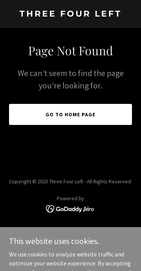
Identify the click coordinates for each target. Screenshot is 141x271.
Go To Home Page (70, 114)
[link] (70, 14)
